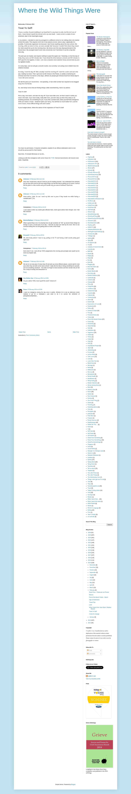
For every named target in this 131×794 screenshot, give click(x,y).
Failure (90, 308)
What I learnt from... (93, 499)
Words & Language (93, 508)
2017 (89, 555)
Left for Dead (91, 354)
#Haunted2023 (92, 192)
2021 (89, 545)
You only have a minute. (94, 142)
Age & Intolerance (94, 600)
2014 (89, 562)
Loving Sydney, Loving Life (104, 97)
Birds (89, 262)
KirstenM (26, 235)
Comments (91, 654)
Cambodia (90, 277)
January (91, 617)
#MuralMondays (92, 214)
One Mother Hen (28, 278)
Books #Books (92, 271)
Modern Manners (92, 383)
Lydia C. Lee (92, 676)
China (89, 284)
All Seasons (91, 242)
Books (89, 269)
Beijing (89, 255)
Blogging (90, 264)
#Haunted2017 (92, 185)
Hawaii (89, 334)
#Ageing (90, 157)
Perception (91, 411)
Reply (25, 188)
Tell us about (91, 468)
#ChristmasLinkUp (93, 174)
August (91, 575)
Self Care (90, 431)
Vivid (89, 492)
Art (88, 245)
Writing (90, 510)
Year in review (92, 514)
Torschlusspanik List (93, 486)
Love (89, 359)
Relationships (91, 422)
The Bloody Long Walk (102, 50)
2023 (89, 540)
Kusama (90, 352)
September (92, 572)
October (91, 570)
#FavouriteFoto (92, 177)
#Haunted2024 (92, 194)
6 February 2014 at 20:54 (36, 235)
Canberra (90, 280)
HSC (89, 343)
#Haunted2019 (92, 188)
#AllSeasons (91, 161)
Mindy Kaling (91, 380)
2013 (89, 620)
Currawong (91, 297)
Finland (90, 317)
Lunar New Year (92, 361)
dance (89, 299)
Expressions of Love (93, 304)
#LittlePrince (91, 205)
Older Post (76, 332)
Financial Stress (92, 315)
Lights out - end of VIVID (103, 121)
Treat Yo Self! (93, 611)
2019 (89, 550)
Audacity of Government (94, 247)
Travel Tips (92, 602)
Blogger (73, 784)
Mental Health (92, 376)
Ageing (90, 238)
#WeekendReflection (93, 229)
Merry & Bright (100, 61)
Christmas (90, 286)
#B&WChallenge (92, 166)
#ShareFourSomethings (94, 218)
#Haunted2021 (92, 190)
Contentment (91, 291)
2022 (89, 542)
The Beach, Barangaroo (103, 37)
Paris (89, 409)
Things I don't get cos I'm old (96, 479)
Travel (89, 488)
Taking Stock (91, 462)
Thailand (90, 470)
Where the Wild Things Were (59, 10)
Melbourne (91, 369)
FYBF (52, 158)
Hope (89, 341)
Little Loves (91, 356)
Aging (89, 240)
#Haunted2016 (92, 183)
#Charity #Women (93, 172)
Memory (90, 372)
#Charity (90, 170)
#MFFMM (90, 209)
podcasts (90, 413)
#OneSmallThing (92, 216)
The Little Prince (92, 473)
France (90, 321)
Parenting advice (92, 407)
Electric (91, 595)
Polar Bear (91, 416)
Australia (90, 249)
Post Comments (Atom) (32, 335)
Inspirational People (93, 345)
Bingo (89, 258)
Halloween (91, 330)
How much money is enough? (96, 132)
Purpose (90, 418)
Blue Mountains (92, 266)
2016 (89, 557)
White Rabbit (91, 503)
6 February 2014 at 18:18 (41, 220)
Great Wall (91, 326)
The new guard (100, 74)
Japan (89, 348)
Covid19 (90, 293)
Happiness (91, 332)
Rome (89, 426)
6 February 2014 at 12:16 (37, 179)
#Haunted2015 (92, 181)
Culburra (90, 295)
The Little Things (92, 475)
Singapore (90, 444)
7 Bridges (90, 236)
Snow (89, 446)
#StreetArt (90, 220)
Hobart (89, 339)
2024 (89, 537)
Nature (89, 394)
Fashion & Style (92, 310)
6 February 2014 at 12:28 (37, 194)
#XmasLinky (91, 234)
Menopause (91, 374)
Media (89, 367)
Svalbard (90, 457)
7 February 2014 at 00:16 (38, 248)
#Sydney (90, 225)
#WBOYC (90, 227)
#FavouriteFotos (92, 179)
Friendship (91, 323)
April (90, 585)
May (90, 582)
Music (89, 391)
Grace (25, 289)
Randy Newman (92, 420)
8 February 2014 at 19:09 (35, 289)
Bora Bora (90, 273)
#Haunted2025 (92, 196)
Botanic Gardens (92, 275)
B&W (89, 251)
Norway (90, 398)
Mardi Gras (91, 363)
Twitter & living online (94, 490)
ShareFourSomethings (94, 442)
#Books (90, 168)
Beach (89, 253)
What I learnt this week (94, 501)
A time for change (94, 614)
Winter (89, 505)
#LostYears (91, 207)
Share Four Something (94, 437)
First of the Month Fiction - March (98, 597)
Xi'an (89, 512)
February (92, 590)
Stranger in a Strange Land (95, 451)
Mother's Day (91, 389)
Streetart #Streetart (93, 455)
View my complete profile (93, 679)
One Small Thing (92, 400)
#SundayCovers (92, 223)
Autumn (98, 109)
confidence (91, 288)
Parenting (90, 405)
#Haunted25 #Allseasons (95, 198)
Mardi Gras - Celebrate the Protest (99, 592)
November (92, 567)
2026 (89, 532)
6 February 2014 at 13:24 (38, 207)
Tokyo (89, 484)
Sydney (90, 459)
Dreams (90, 302)
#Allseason (91, 159)
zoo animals (91, 516)
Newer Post (22, 332)
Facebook (90, 306)
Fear (89, 312)
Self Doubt (91, 433)
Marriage (90, 365)
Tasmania (90, 466)
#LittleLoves (91, 203)
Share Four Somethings (94, 440)
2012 (89, 623)
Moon (89, 387)
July (90, 577)
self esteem (91, 435)
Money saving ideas (93, 385)
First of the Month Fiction (103, 85)
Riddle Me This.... (93, 424)
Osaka (89, 402)
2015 (89, 560)
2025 (89, 535)
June (91, 580)
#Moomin (90, 212)
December (92, 565)
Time (89, 481)
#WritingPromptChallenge (95, 231)
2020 (89, 547)
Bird (89, 260)
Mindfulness (91, 378)
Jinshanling (91, 350)
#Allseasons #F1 (92, 163)
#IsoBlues (90, 201)
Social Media (91, 448)
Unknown (26, 179)
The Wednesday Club (94, 477)
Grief (89, 328)
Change (90, 282)
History (90, 337)
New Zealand (91, 396)
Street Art (90, 453)
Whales (90, 497)
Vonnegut (90, 495)
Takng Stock (91, 464)
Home (49, 332)
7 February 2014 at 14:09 (37, 261)
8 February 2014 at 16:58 (41, 278)
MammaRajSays (28, 220)
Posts (89, 650)
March (91, 587)
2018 (89, 552)
